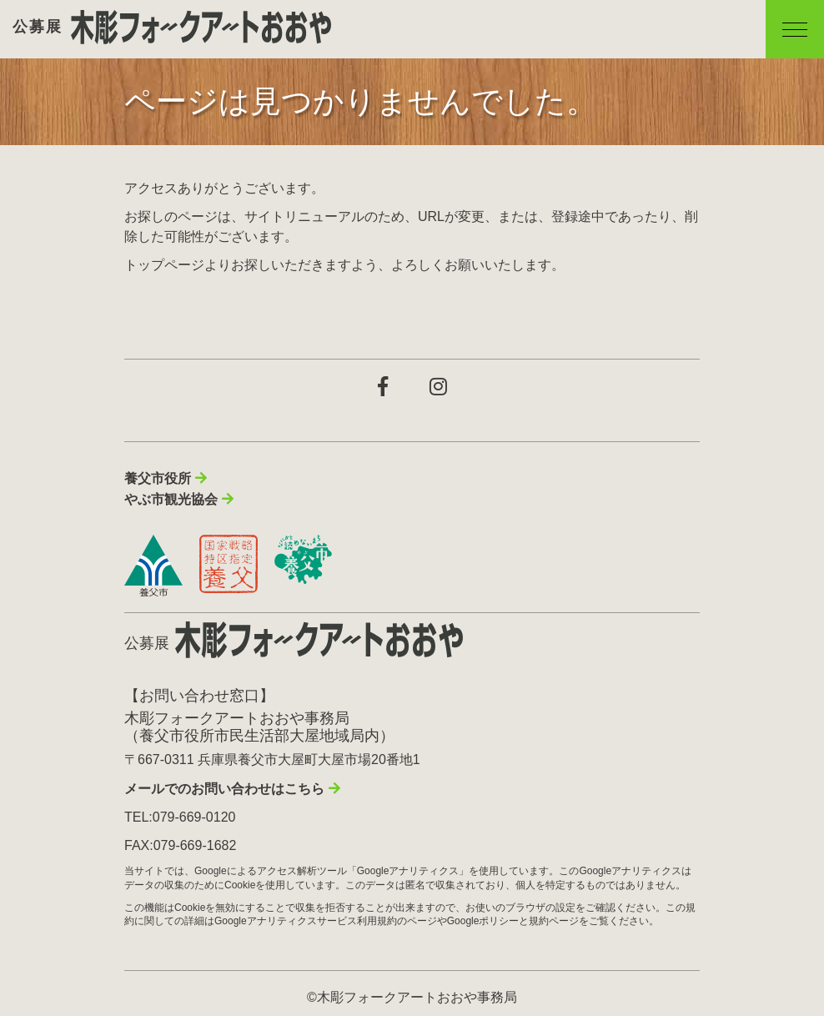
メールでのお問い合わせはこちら (224, 789)
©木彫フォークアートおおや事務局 (412, 997)
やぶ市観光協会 (171, 499)
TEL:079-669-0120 (179, 817)
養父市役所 (157, 478)
